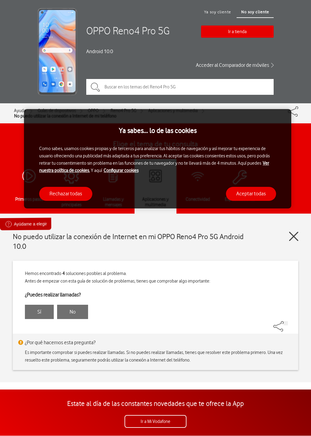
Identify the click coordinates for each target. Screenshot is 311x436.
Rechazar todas (66, 194)
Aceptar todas (251, 194)
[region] (157, 158)
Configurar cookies (121, 170)
